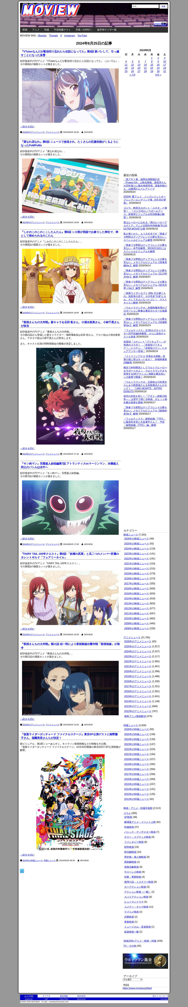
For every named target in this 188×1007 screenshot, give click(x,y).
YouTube (82, 35)
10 (164, 61)
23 (158, 68)
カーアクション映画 (135, 887)
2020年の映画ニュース (136, 568)
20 (139, 68)
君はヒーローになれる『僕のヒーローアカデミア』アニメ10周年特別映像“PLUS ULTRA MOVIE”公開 (145, 225)
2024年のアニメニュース (33, 132)
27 (139, 71)
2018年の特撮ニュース (136, 769)
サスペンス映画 (132, 872)
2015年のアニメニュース (137, 696)
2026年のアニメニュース (137, 641)
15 (151, 64)
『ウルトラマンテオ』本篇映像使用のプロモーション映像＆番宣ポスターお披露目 (145, 310)
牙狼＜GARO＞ (84, 29)
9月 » (158, 75)
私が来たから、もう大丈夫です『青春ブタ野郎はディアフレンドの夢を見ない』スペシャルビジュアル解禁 (145, 236)
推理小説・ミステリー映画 (138, 882)
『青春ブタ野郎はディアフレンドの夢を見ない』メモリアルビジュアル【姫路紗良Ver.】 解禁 (145, 410)
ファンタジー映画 (134, 842)
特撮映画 (129, 827)
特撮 (46, 29)
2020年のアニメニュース (137, 671)
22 (151, 68)
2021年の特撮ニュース (136, 754)
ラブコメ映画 (131, 912)
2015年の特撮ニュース (136, 784)
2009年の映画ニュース (136, 623)
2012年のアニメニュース (137, 711)
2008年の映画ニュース (136, 628)
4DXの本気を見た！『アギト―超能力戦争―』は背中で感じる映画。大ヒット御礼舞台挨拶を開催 (145, 399)
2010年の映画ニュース (136, 618)
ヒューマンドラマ (134, 902)
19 (132, 68)
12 (132, 64)
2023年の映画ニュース (136, 553)
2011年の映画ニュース (136, 613)
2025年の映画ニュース (136, 543)
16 (158, 64)
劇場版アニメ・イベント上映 (140, 822)
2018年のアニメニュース (137, 681)
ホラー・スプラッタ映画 (137, 837)
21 (145, 68)
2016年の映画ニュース (136, 588)
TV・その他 (130, 946)
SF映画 (128, 817)
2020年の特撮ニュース (136, 759)
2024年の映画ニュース (136, 548)
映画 (24, 29)
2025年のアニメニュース (137, 646)
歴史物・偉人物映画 (135, 857)
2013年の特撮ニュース (136, 794)
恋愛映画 (129, 917)
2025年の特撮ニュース (136, 734)
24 (164, 68)
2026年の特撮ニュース (136, 729)
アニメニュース (52, 132)
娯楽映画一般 (131, 932)
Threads (53, 35)
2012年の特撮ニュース (136, 799)
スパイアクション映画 (136, 897)
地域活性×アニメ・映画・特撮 (140, 941)
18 (126, 68)
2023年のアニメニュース (137, 656)
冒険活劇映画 (131, 867)
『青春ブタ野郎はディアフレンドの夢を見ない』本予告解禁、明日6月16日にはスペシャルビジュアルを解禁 (145, 248)
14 (145, 64)
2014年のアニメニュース (137, 701)
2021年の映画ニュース (136, 563)
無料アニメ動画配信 (135, 716)
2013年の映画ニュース (136, 603)
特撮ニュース (131, 725)
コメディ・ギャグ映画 (136, 907)
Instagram (69, 35)
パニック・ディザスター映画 (140, 832)
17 (164, 64)
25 (126, 71)
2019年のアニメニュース (137, 676)
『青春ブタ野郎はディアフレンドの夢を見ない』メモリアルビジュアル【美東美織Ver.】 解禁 (145, 262)
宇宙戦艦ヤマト (62, 29)
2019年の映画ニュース (136, 573)
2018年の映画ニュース (136, 578)
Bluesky (42, 35)
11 (126, 64)
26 (132, 71)
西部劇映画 (130, 862)
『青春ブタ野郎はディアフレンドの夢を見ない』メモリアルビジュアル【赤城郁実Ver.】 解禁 (145, 322)
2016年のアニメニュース (137, 691)
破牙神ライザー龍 (107, 29)
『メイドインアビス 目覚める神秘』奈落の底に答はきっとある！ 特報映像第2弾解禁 (145, 359)
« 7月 (132, 75)
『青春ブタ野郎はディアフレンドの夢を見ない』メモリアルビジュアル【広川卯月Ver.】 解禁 (145, 273)
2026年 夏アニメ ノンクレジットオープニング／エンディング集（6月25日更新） (145, 199)
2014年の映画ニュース (136, 598)
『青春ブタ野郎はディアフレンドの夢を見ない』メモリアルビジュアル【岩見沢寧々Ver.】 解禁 (145, 285)
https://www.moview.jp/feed (137, 988)
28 (145, 71)
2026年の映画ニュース (136, 538)
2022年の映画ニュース (136, 558)
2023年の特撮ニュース (136, 744)
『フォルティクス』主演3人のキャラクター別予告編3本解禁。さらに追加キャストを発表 (145, 333)
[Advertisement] (145, 125)
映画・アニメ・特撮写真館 (138, 808)
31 (164, 71)
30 (158, 71)
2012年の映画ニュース (136, 608)
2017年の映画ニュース (136, 583)
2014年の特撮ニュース (136, 789)
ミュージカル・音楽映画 (137, 927)
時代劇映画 (130, 852)
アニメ (35, 29)
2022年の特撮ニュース (136, 749)
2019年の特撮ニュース (136, 764)
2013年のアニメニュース (137, 706)
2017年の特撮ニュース (136, 774)
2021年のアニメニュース (137, 666)
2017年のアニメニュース (137, 686)
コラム (127, 813)
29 (151, 71)
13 (139, 64)
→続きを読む (27, 126)
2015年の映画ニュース (136, 593)
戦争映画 (129, 847)
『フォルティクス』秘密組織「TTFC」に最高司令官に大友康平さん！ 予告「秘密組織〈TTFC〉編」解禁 (145, 421)
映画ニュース (131, 534)
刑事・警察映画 (132, 877)
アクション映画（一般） (137, 892)
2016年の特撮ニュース (136, 779)
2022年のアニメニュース (137, 661)
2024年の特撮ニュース (136, 739)
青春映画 (129, 922)
